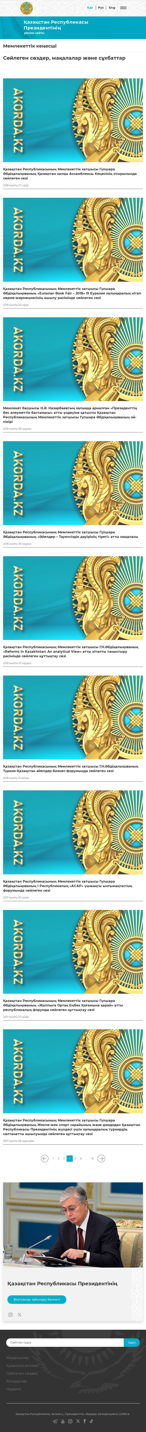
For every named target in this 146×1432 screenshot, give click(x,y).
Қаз (90, 7)
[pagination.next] (101, 1158)
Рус (101, 7)
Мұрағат (13, 1389)
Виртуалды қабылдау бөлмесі (37, 1299)
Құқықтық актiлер (22, 1366)
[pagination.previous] (45, 1158)
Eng (112, 7)
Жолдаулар (16, 1381)
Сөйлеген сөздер (22, 1373)
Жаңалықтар (17, 1358)
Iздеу (132, 1342)
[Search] (69, 1342)
